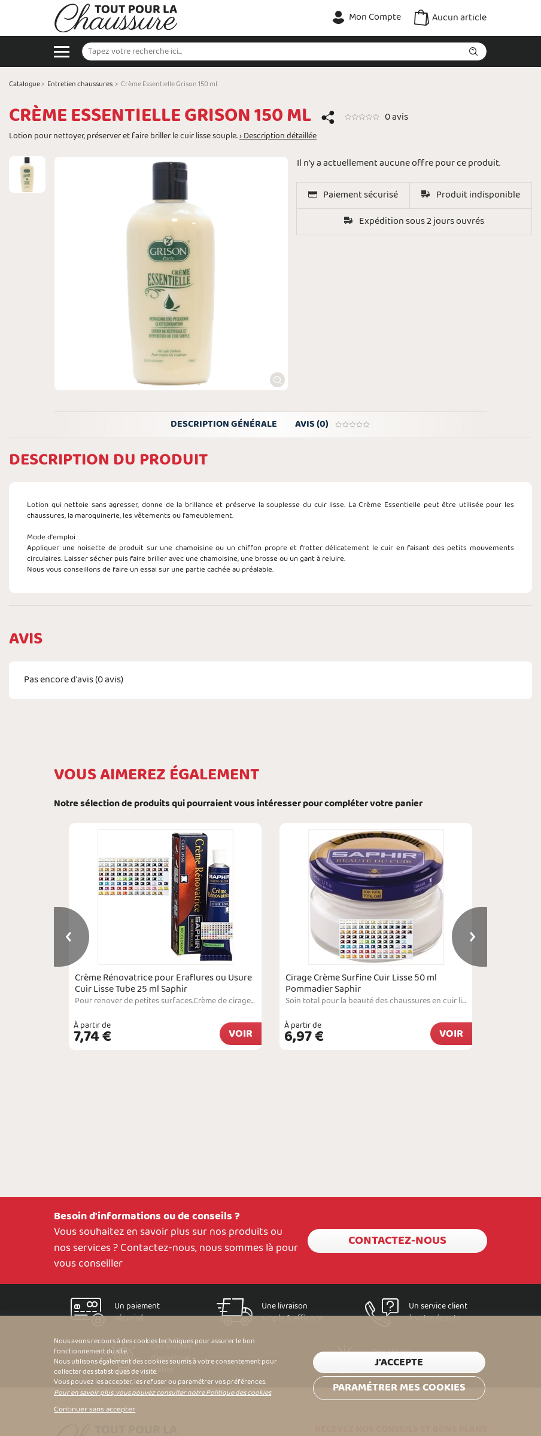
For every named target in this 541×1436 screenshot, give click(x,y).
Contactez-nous (397, 1241)
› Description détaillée (278, 136)
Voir (241, 1034)
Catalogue (24, 84)
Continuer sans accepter (94, 1409)
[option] (27, 174)
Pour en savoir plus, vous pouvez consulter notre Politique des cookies (162, 1393)
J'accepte (399, 1362)
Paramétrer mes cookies (399, 1388)
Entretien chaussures (80, 84)
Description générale (224, 424)
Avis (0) (332, 424)
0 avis (396, 117)
